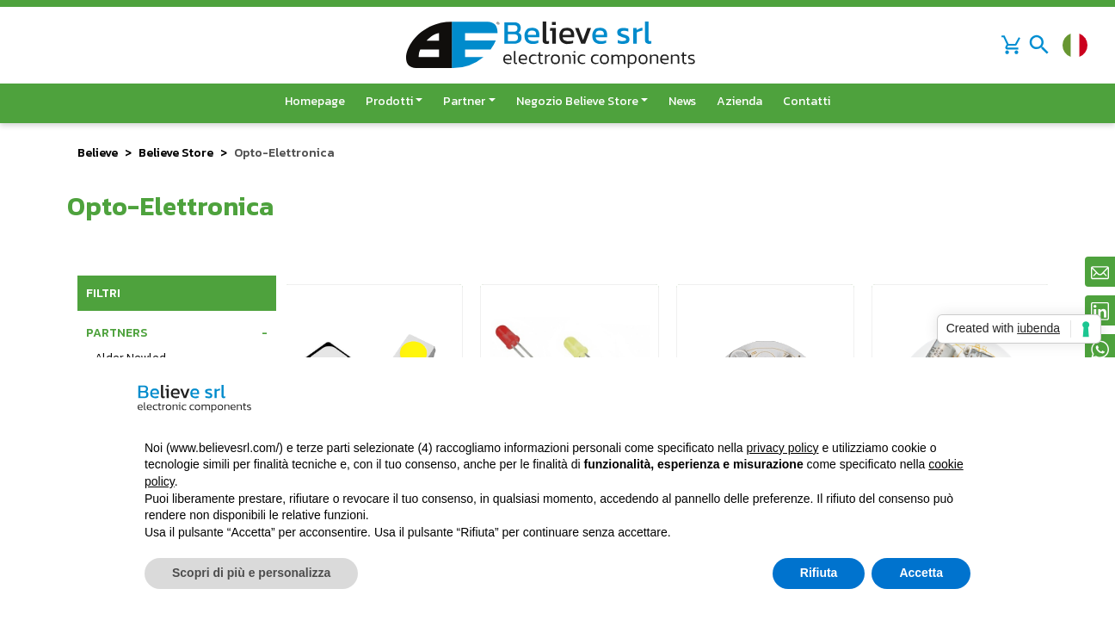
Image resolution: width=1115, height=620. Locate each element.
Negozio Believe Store (577, 101)
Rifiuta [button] (819, 573)
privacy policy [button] (783, 448)
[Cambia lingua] (1075, 45)
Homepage (315, 101)
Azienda (739, 101)
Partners (116, 333)
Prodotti (389, 101)
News (682, 101)
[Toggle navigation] (1039, 44)
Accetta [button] (921, 573)
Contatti (806, 101)
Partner (464, 101)
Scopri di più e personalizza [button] (251, 573)
